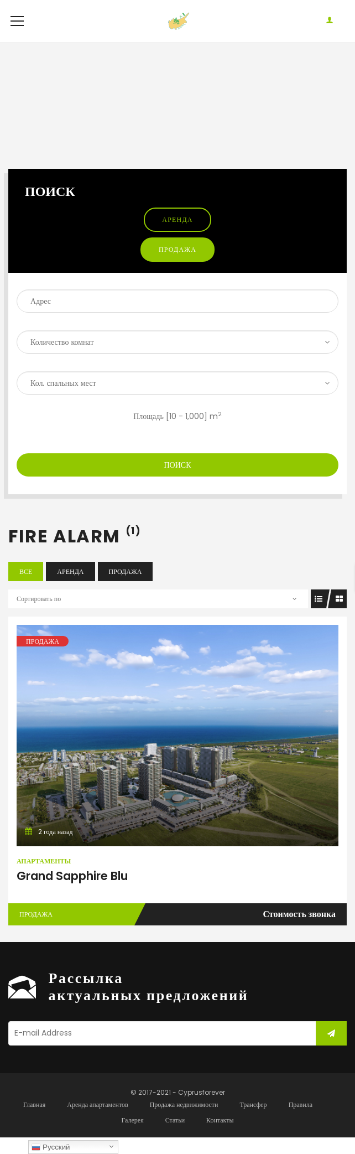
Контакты (220, 1136)
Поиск (177, 481)
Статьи (175, 1136)
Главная (34, 1121)
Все (25, 588)
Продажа (177, 266)
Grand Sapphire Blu (72, 892)
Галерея (132, 1136)
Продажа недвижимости (184, 1121)
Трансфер (253, 1121)
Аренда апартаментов (97, 1121)
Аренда (177, 236)
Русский (51, 1147)
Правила (300, 1121)
